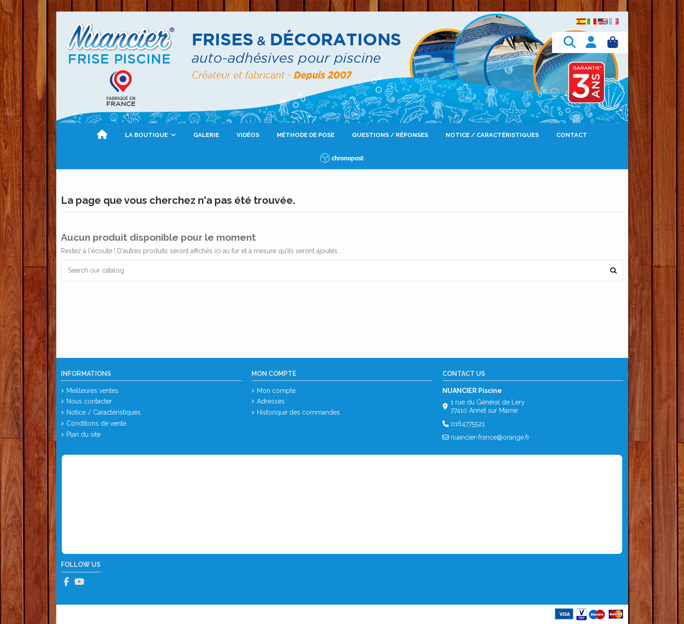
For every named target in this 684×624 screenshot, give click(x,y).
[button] (150, 134)
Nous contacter (89, 401)
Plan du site (83, 434)
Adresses (271, 401)
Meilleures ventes (92, 390)
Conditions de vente (96, 423)
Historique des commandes (298, 412)
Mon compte (276, 390)
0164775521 (468, 424)
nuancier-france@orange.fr (490, 437)
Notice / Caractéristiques (103, 412)
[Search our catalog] (613, 270)
